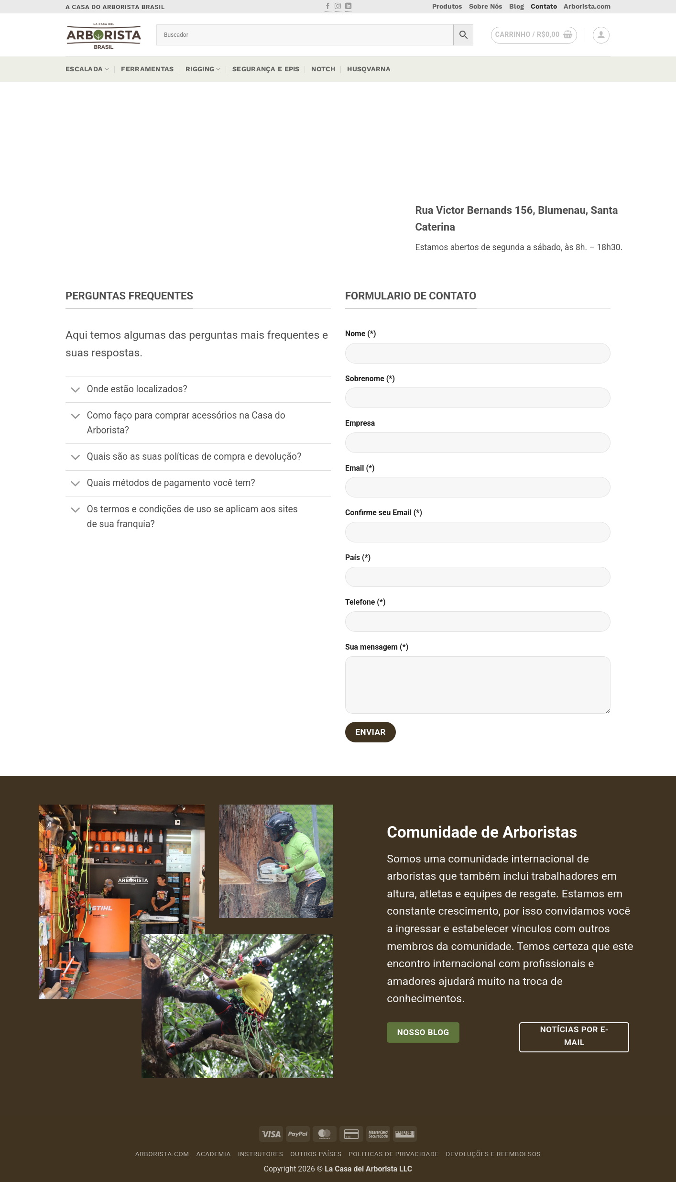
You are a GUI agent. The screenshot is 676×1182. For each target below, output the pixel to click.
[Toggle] (75, 390)
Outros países (315, 1154)
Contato (544, 6)
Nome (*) (360, 333)
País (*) (358, 557)
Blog (516, 6)
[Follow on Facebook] (328, 6)
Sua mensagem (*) (376, 647)
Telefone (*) (365, 602)
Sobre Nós (485, 6)
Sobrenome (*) (370, 378)
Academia (213, 1154)
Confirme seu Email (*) (383, 512)
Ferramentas (147, 69)
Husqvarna (369, 69)
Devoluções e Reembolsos (493, 1154)
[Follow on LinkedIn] (348, 6)
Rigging (202, 69)
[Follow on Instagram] (338, 6)
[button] (534, 35)
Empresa (360, 423)
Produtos (447, 6)
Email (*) (360, 468)
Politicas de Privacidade (394, 1154)
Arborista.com (587, 6)
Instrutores (260, 1154)
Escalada (87, 69)
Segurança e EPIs (266, 69)
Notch (323, 69)
